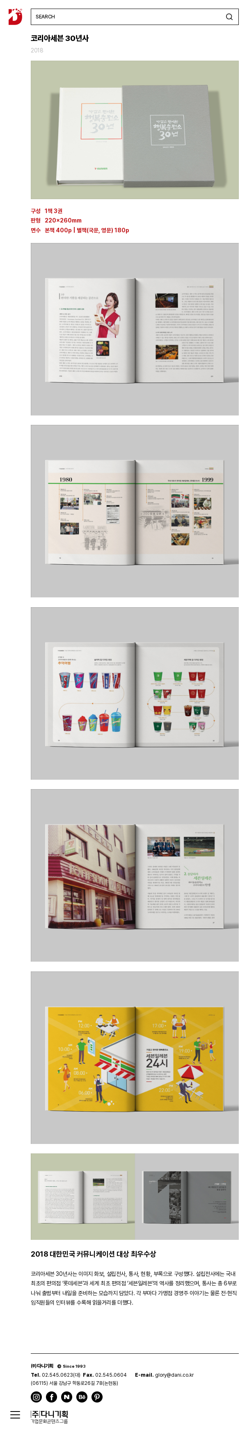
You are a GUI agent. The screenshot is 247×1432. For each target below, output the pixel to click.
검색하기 (229, 17)
